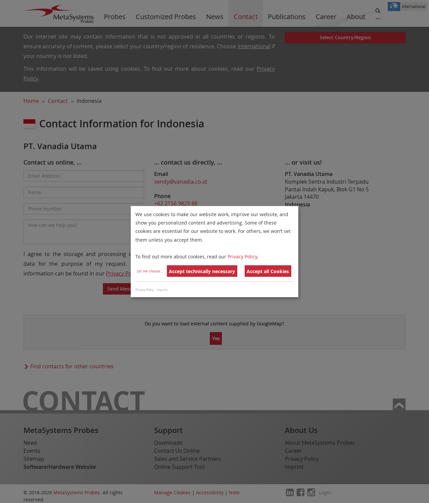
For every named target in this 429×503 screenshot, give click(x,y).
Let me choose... (150, 271)
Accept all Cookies (268, 271)
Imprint (162, 290)
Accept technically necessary (202, 271)
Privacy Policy (242, 256)
